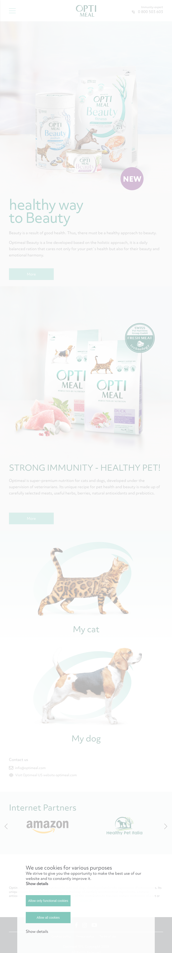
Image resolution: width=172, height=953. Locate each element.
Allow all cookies (48, 917)
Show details (37, 883)
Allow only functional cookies (48, 901)
